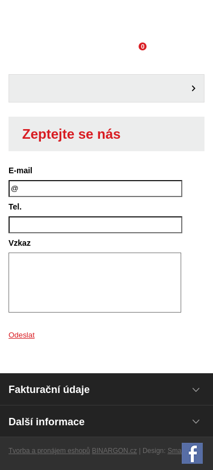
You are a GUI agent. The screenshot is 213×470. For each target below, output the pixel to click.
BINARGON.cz (114, 451)
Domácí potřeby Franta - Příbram (106, 20)
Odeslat (22, 335)
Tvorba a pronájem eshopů (49, 451)
